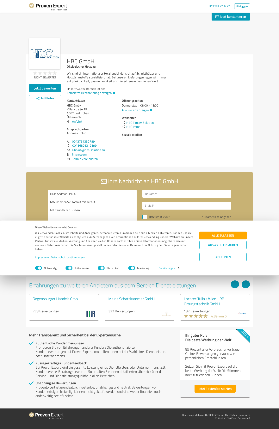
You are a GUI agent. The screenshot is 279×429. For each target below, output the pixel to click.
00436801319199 (84, 145)
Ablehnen (223, 410)
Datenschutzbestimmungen (68, 411)
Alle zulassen (223, 389)
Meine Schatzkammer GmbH (131, 298)
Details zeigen (167, 422)
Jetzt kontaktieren (230, 16)
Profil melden (107, 271)
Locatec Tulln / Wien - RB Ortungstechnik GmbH (204, 301)
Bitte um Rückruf (159, 217)
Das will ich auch (219, 6)
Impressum (42, 411)
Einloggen (242, 6)
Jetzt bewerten (45, 88)
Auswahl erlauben (223, 398)
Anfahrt (77, 121)
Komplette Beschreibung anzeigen (90, 93)
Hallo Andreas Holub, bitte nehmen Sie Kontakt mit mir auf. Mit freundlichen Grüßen (92, 223)
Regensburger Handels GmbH (56, 298)
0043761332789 (83, 141)
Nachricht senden (163, 243)
